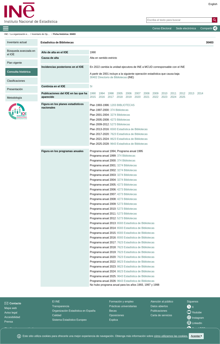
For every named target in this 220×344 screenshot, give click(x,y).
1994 (102, 93)
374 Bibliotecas (119, 110)
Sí (91, 86)
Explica (113, 319)
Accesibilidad (12, 317)
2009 (155, 93)
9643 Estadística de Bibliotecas (129, 143)
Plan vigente (14, 62)
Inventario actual (17, 42)
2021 (147, 96)
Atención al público (162, 301)
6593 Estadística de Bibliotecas (129, 129)
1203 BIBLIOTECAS (122, 105)
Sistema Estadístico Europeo (69, 319)
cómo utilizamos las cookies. (171, 336)
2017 (111, 96)
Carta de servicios (161, 315)
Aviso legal (10, 312)
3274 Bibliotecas (120, 114)
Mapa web (10, 308)
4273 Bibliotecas (120, 119)
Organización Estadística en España (73, 310)
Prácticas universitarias (123, 306)
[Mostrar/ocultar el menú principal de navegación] (6, 28)
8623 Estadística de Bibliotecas (129, 138)
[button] (208, 28)
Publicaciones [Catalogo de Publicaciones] (159, 310)
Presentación (15, 89)
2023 (164, 96)
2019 (129, 96)
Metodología (14, 97)
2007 (138, 93)
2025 (182, 96)
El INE (56, 301)
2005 (120, 93)
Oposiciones (116, 315)
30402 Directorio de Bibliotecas (108, 77)
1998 (111, 93)
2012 (182, 93)
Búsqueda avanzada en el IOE (21, 52)
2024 (173, 96)
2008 (147, 93)
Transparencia (60, 306)
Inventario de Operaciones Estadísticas (50, 34)
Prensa (8, 321)
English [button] (213, 4)
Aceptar (196, 335)
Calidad (56, 315)
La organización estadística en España (28, 34)
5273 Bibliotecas (120, 124)
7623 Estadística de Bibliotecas (129, 134)
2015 (93, 96)
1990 (93, 93)
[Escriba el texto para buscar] (179, 20)
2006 (129, 93)
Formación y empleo (121, 301)
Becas (113, 310)
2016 (102, 96)
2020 (138, 96)
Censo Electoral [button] (161, 28)
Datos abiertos (159, 306)
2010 (164, 93)
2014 (200, 93)
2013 (191, 93)
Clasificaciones (16, 80)
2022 (155, 96)
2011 (173, 93)
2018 (120, 96)
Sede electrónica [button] (186, 28)
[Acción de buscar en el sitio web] (214, 20)
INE (6, 34)
